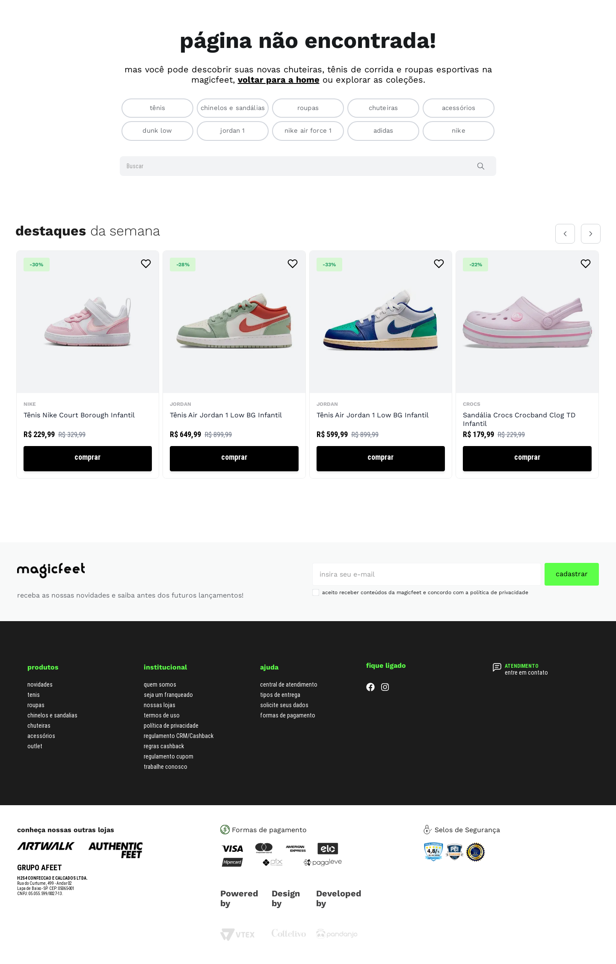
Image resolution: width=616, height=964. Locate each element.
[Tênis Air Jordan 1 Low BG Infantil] (234, 408)
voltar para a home (279, 123)
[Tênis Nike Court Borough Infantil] (87, 408)
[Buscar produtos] (446, 30)
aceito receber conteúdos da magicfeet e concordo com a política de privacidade (425, 596)
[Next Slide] (591, 277)
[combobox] (482, 30)
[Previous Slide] (565, 277)
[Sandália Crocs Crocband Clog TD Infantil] (527, 408)
